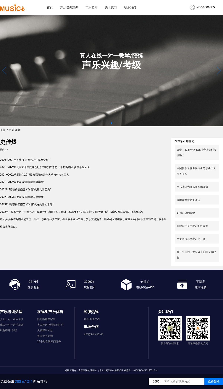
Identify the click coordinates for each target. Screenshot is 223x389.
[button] (111, 123)
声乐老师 (91, 7)
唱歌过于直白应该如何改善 (192, 225)
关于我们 (111, 7)
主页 (3, 130)
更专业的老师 (45, 335)
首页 (50, 7)
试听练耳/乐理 (8, 330)
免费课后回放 (45, 330)
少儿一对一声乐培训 (11, 319)
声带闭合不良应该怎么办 (191, 238)
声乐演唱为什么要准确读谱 (192, 186)
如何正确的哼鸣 (186, 212)
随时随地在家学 (46, 319)
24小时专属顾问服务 (49, 341)
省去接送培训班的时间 (50, 324)
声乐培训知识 (69, 7)
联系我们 (130, 7)
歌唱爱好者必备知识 (188, 199)
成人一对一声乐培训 (11, 324)
